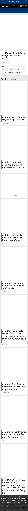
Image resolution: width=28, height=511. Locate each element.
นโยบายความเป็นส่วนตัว (17, 500)
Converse (5, 69)
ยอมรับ (14, 509)
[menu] (2, 2)
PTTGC (4, 72)
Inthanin (18, 72)
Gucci (11, 69)
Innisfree (11, 72)
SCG (23, 69)
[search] (25, 2)
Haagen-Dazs (21, 66)
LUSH (13, 66)
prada (17, 69)
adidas (7, 66)
